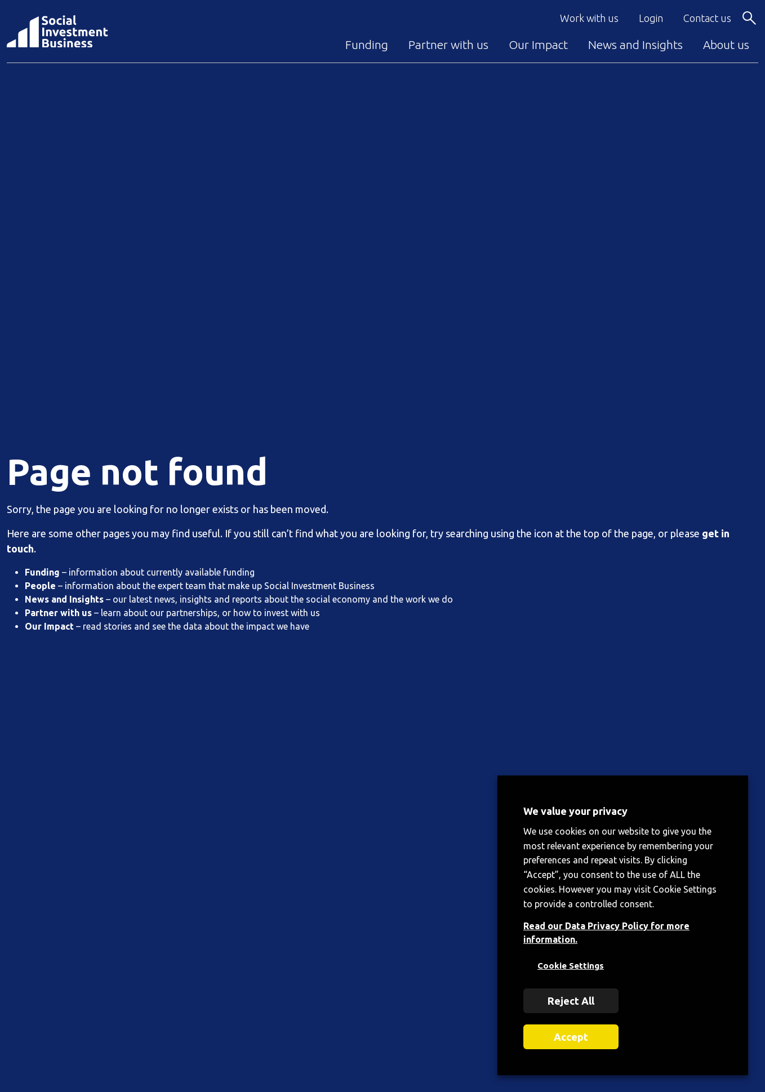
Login (651, 18)
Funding (366, 44)
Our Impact (538, 44)
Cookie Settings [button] (570, 965)
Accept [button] (571, 1036)
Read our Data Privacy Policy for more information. (606, 932)
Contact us (707, 18)
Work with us (589, 18)
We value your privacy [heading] (575, 811)
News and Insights (635, 44)
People (40, 586)
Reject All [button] (571, 1000)
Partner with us (448, 44)
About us (726, 44)
